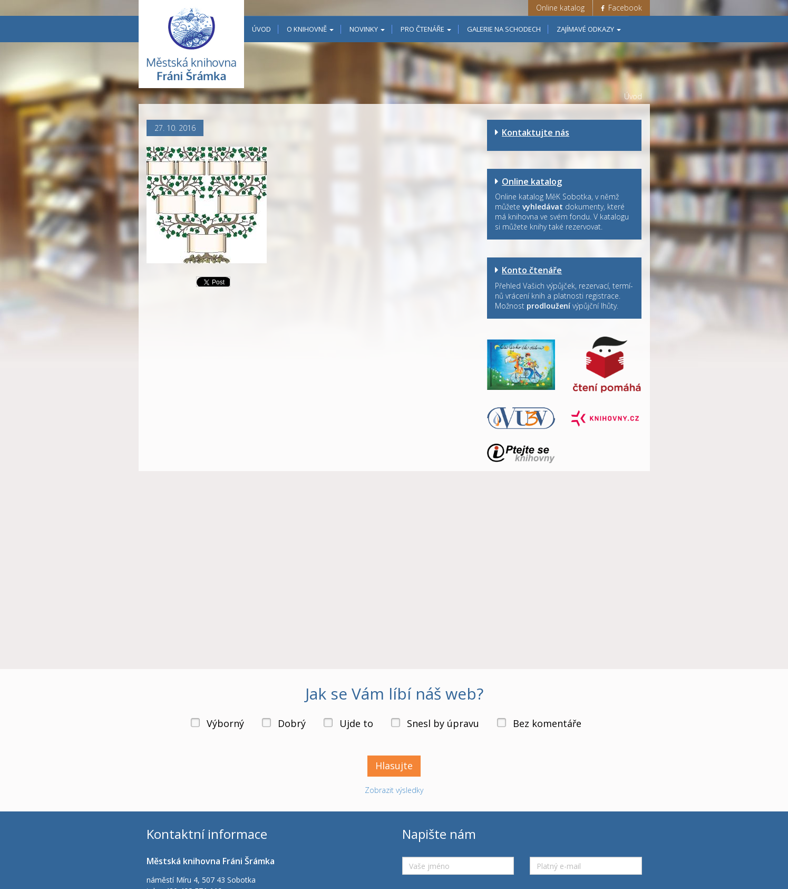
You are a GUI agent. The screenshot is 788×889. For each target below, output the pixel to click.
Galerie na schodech (504, 29)
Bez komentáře (547, 723)
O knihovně (310, 29)
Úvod (261, 29)
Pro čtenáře (426, 29)
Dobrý (292, 723)
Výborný (225, 723)
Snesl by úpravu (443, 723)
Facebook (621, 8)
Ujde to (356, 723)
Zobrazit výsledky (394, 790)
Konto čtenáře (532, 270)
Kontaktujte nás (535, 132)
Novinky (367, 29)
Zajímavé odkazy (589, 29)
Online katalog (560, 8)
